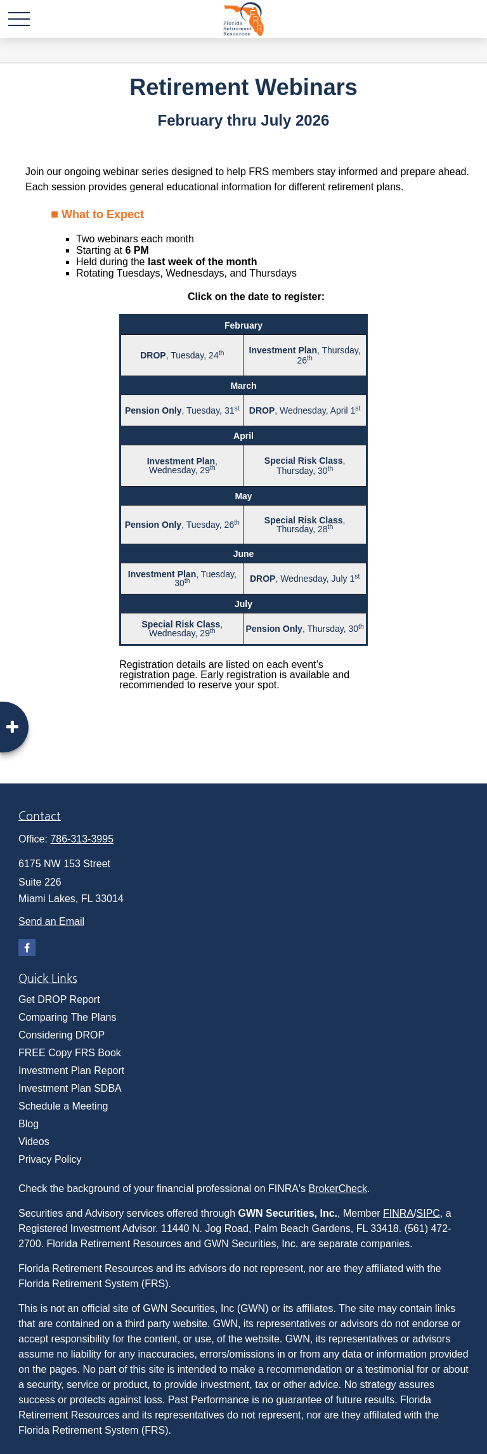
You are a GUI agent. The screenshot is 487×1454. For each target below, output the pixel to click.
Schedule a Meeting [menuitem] (63, 1106)
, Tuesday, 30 (182, 578)
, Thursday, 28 (305, 524)
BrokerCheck (338, 1188)
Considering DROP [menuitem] (61, 1035)
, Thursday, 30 (305, 465)
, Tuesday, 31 (179, 410)
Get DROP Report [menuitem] (59, 999)
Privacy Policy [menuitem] (50, 1159)
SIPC (428, 1213)
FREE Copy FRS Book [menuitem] (69, 1052)
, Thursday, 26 (305, 355)
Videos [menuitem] (33, 1141)
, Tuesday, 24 (179, 355)
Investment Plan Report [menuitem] (71, 1070)
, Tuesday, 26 (179, 525)
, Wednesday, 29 (182, 465)
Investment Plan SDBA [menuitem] (70, 1088)
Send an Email (51, 921)
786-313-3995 (82, 839)
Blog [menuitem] (28, 1123)
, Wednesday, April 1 (302, 410)
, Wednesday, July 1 (302, 578)
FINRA (398, 1213)
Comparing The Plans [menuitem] (67, 1017)
